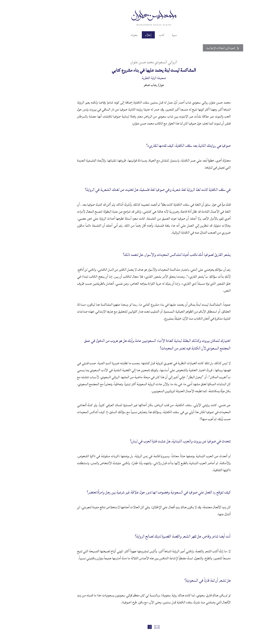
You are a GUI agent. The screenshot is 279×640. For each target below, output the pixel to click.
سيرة (160, 34)
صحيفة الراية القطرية (139, 78)
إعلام (134, 34)
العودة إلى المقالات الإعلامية (208, 48)
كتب (147, 34)
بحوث (119, 34)
